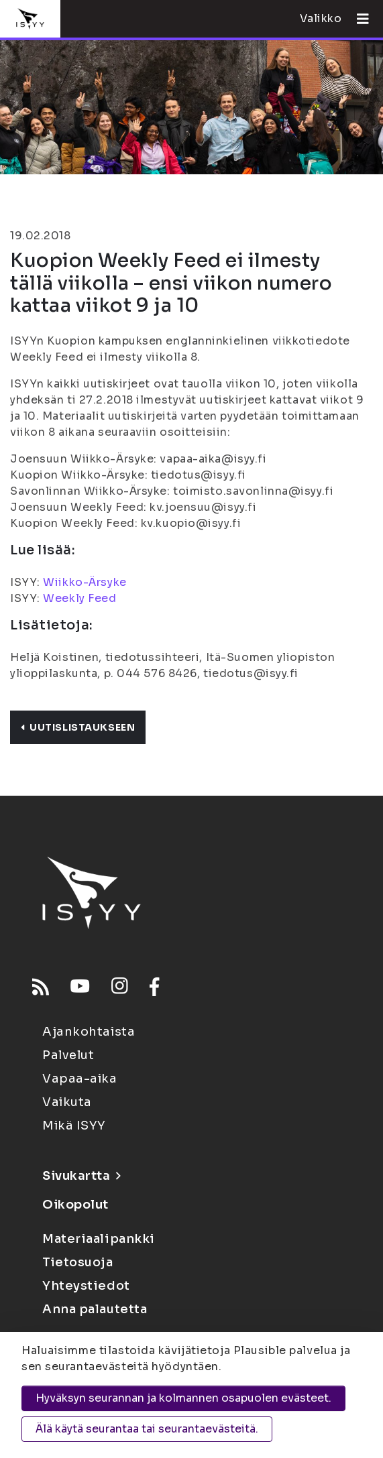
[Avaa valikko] (357, 18)
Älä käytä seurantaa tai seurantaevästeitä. (147, 1429)
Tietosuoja (77, 1262)
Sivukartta (81, 1175)
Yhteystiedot (86, 1285)
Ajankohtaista (88, 1031)
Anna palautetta (94, 1309)
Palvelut (68, 1055)
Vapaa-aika (79, 1078)
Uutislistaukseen (78, 727)
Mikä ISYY (74, 1125)
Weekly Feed (79, 598)
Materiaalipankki (98, 1238)
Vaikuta (67, 1102)
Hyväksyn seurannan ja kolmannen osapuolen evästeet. (183, 1398)
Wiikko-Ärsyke (84, 582)
